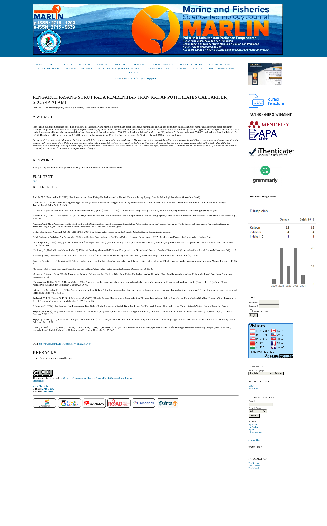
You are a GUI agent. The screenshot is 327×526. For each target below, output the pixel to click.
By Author (253, 427)
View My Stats (40, 386)
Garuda (181, 68)
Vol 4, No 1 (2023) (133, 78)
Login (68, 64)
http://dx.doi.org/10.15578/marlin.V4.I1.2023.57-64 (65, 343)
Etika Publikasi (48, 68)
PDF (35, 181)
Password (253, 306)
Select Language (256, 370)
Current (119, 64)
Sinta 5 (198, 68)
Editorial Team (219, 64)
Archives (138, 64)
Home (39, 64)
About (53, 64)
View (250, 386)
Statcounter (38, 380)
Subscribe (253, 388)
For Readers (254, 463)
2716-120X (48, 388)
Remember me (261, 311)
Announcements (162, 64)
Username (253, 302)
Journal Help (254, 440)
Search (102, 64)
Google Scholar (158, 68)
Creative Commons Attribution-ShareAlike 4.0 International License (98, 378)
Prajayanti (151, 78)
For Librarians (255, 468)
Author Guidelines (78, 68)
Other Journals (255, 432)
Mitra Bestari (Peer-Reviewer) (119, 68)
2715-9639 (47, 391)
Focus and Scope (191, 64)
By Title (252, 429)
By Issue (252, 424)
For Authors (254, 465)
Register (85, 64)
